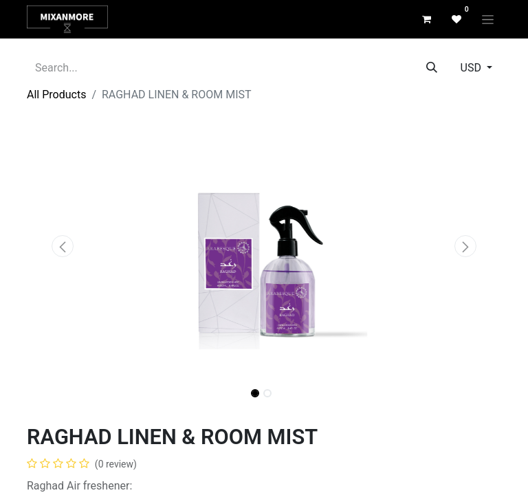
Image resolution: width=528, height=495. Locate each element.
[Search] (431, 68)
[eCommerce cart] (426, 19)
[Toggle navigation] (487, 19)
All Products (56, 94)
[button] (62, 246)
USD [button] (472, 67)
